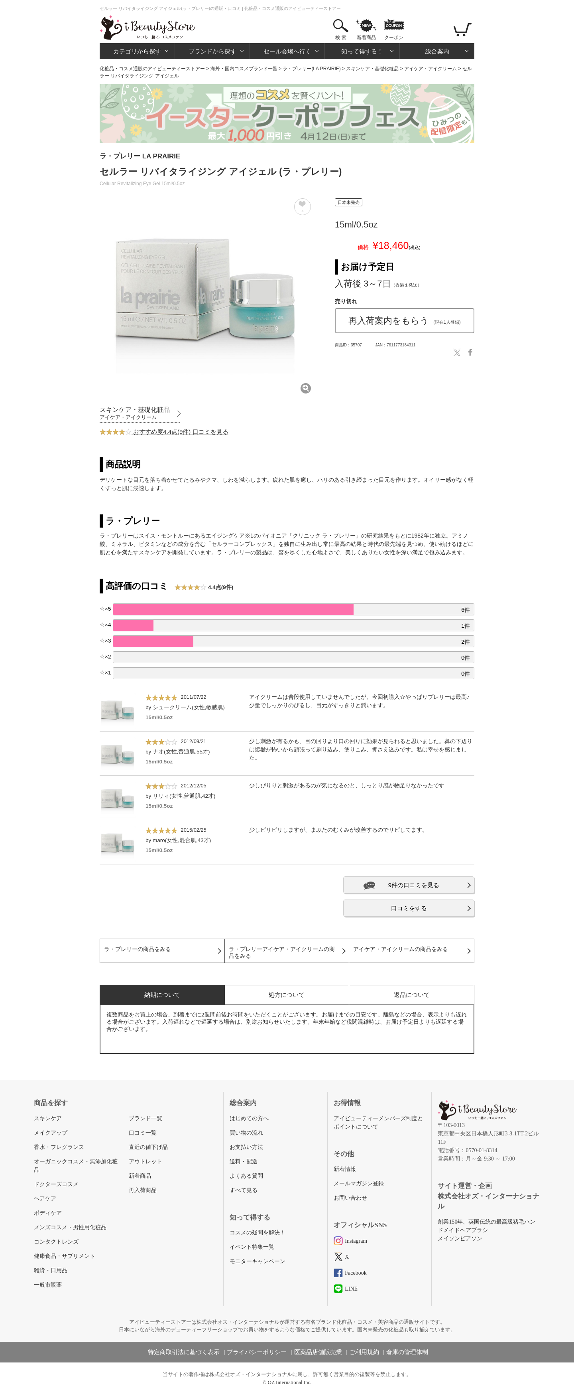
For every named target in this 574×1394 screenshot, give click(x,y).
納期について (162, 994)
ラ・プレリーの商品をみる (137, 949)
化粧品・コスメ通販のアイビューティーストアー (152, 68)
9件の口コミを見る (413, 885)
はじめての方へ (249, 1118)
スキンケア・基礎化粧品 (372, 68)
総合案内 (437, 51)
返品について (412, 994)
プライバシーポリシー (257, 1352)
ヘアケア (45, 1199)
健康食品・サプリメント (64, 1256)
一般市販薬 (48, 1285)
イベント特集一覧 (252, 1247)
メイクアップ (50, 1133)
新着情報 (345, 1169)
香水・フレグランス (59, 1147)
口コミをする (409, 908)
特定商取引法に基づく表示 (184, 1352)
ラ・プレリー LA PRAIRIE (140, 156)
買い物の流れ (246, 1133)
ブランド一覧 (145, 1118)
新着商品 (366, 37)
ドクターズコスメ (56, 1184)
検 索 (340, 37)
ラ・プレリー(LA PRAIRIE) (311, 68)
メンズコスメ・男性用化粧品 (70, 1227)
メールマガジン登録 (359, 1183)
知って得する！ (362, 51)
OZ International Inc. (290, 1382)
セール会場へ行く (287, 51)
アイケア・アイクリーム (430, 68)
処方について (287, 994)
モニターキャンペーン (257, 1261)
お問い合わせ (350, 1198)
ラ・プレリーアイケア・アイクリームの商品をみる (282, 952)
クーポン (393, 37)
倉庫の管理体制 (407, 1352)
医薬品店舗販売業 (318, 1352)
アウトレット (145, 1162)
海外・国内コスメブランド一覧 (243, 68)
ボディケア (48, 1213)
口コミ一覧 (143, 1133)
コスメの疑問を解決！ (257, 1233)
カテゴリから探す (137, 51)
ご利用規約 (364, 1352)
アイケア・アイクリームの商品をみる (400, 949)
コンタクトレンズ (56, 1242)
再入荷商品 (143, 1190)
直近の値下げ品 (148, 1147)
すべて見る (244, 1190)
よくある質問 (246, 1176)
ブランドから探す (212, 51)
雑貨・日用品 (50, 1270)
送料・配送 (244, 1162)
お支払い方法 (246, 1147)
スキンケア (48, 1118)
